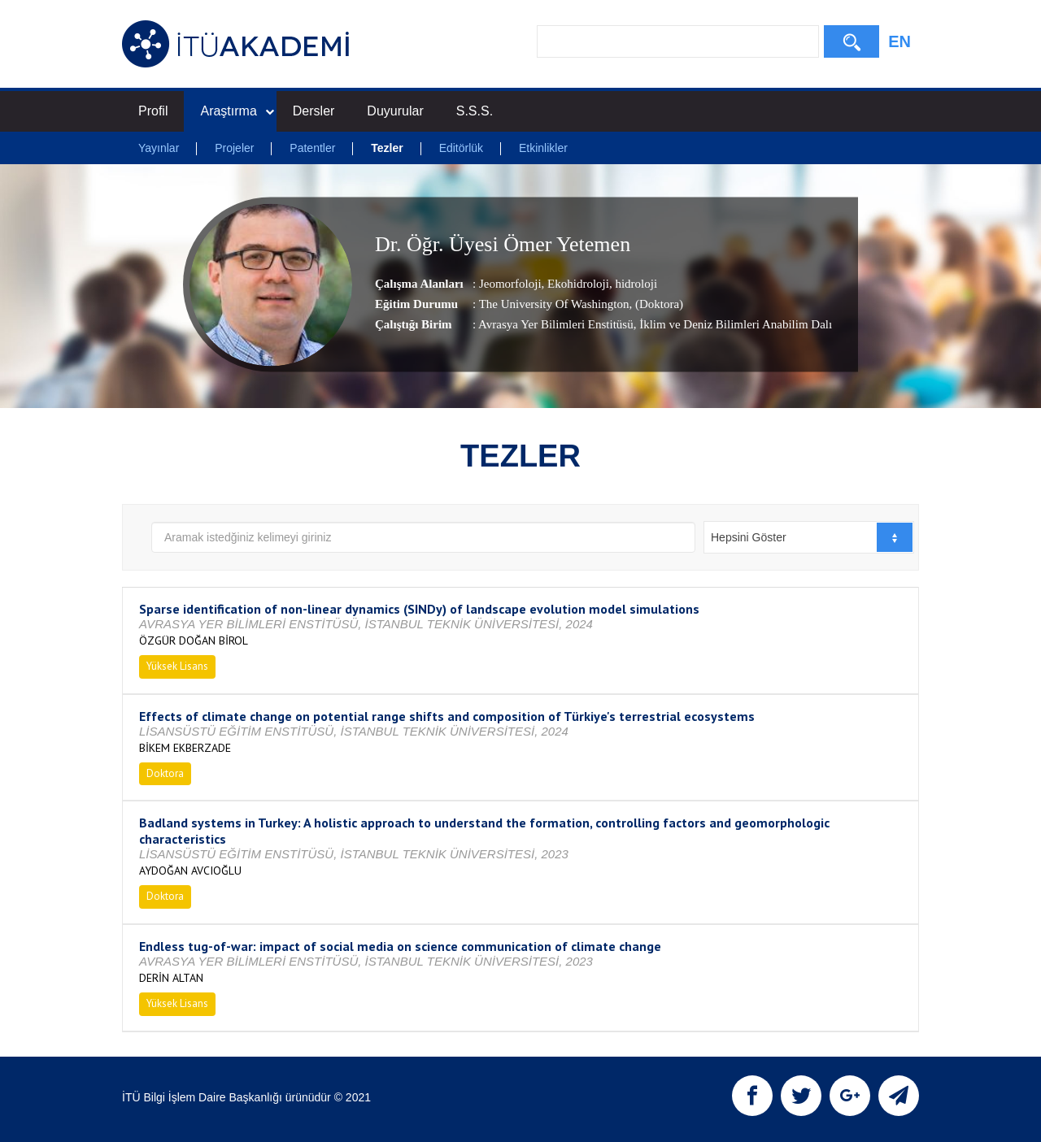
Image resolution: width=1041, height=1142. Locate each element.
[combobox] (808, 537)
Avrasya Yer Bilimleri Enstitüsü (556, 324)
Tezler (387, 147)
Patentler (312, 147)
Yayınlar (158, 147)
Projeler (234, 147)
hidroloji (634, 283)
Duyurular (395, 111)
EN (899, 41)
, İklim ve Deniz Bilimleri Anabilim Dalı (733, 324)
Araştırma (236, 111)
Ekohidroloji (576, 283)
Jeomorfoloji (510, 283)
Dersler (314, 111)
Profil (153, 111)
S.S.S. (474, 111)
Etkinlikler (543, 147)
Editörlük (461, 147)
